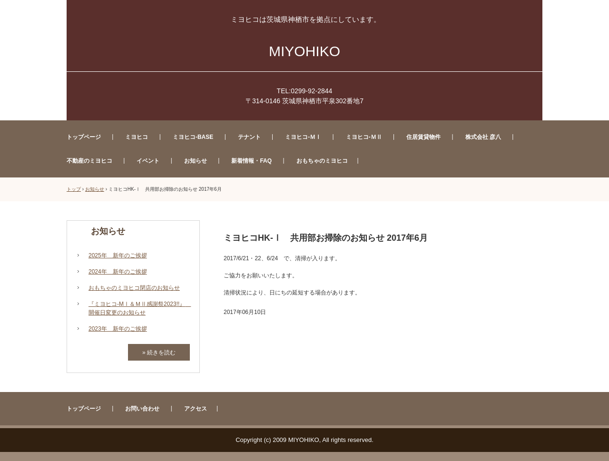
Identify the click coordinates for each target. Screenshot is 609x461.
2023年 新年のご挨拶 (117, 328)
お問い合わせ (142, 408)
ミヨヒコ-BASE (193, 137)
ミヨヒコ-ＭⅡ (364, 137)
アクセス (195, 408)
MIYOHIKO (304, 51)
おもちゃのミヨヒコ (322, 160)
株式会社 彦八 (483, 137)
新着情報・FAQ (251, 160)
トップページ (84, 137)
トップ (74, 189)
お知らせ (195, 160)
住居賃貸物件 (423, 137)
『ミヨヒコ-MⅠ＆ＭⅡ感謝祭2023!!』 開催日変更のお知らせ (139, 308)
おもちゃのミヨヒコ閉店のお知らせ (134, 287)
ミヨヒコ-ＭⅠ (303, 137)
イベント (148, 160)
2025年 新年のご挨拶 (117, 255)
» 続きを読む (159, 352)
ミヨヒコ (136, 137)
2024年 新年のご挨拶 (117, 271)
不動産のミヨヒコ (89, 160)
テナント (249, 137)
